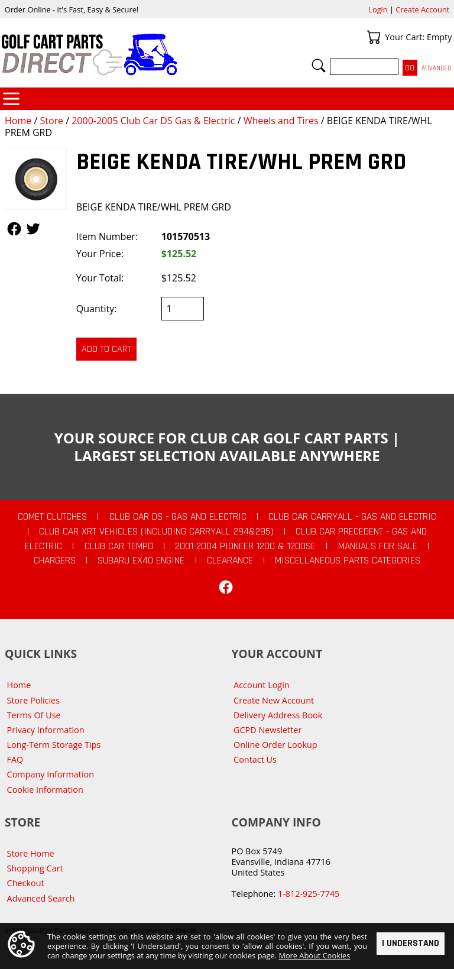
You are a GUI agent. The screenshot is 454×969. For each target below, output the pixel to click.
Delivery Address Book (278, 715)
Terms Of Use (34, 715)
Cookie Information (45, 789)
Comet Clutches (52, 516)
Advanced (436, 68)
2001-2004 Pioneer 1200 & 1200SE (245, 546)
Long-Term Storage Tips (54, 744)
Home (18, 120)
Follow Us (14, 228)
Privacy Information (46, 729)
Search (318, 65)
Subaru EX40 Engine (141, 560)
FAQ (15, 759)
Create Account (422, 9)
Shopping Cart (35, 868)
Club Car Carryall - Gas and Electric (352, 516)
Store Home (30, 853)
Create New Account (274, 700)
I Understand (410, 942)
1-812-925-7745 (308, 893)
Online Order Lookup (275, 744)
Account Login (262, 685)
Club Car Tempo (119, 546)
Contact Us (255, 759)
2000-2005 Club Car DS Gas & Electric (153, 120)
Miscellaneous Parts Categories (347, 560)
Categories (11, 98)
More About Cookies (314, 955)
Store (51, 120)
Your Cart (373, 37)
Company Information (50, 774)
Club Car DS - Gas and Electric (178, 516)
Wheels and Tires (281, 120)
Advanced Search (41, 898)
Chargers (55, 560)
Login (377, 9)
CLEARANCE (230, 560)
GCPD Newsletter (267, 729)
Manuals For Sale (377, 546)
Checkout (25, 883)
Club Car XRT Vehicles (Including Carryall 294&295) (156, 531)
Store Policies (33, 700)
